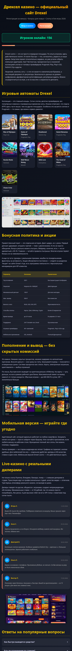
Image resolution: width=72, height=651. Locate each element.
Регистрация (45, 26)
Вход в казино (27, 26)
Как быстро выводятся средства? (36, 642)
